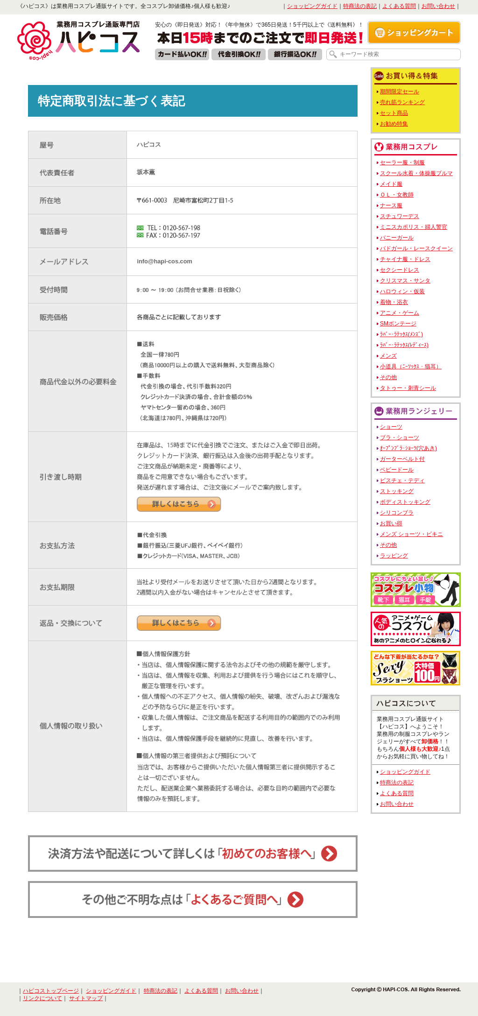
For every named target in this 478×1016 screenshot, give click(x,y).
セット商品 (394, 113)
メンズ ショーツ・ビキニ (411, 534)
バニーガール (397, 237)
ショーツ (391, 426)
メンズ (388, 356)
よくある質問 (399, 6)
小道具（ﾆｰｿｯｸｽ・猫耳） (411, 366)
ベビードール (397, 469)
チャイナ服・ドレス (405, 259)
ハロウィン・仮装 (402, 291)
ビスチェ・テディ (402, 480)
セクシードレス (399, 270)
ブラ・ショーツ (399, 437)
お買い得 (391, 523)
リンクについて (42, 998)
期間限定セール (399, 91)
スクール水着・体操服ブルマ (416, 173)
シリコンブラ (397, 512)
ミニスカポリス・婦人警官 (413, 227)
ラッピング (394, 555)
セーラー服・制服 (402, 162)
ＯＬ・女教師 (397, 194)
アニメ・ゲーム (399, 313)
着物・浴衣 (394, 302)
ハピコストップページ (51, 991)
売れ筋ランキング (402, 102)
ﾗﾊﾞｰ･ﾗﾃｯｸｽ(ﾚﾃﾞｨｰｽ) (404, 345)
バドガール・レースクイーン (416, 248)
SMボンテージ (398, 323)
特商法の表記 (360, 6)
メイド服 (391, 184)
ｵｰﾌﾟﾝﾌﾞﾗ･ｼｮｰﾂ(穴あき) (408, 448)
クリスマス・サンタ (405, 280)
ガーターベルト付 (402, 459)
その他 (388, 377)
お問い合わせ (438, 6)
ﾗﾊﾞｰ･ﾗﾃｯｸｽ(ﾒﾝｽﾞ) (401, 334)
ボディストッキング (405, 502)
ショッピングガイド (312, 6)
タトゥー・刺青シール (408, 388)
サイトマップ (86, 998)
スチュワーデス (399, 216)
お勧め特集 (394, 123)
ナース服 (391, 205)
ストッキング (397, 491)
